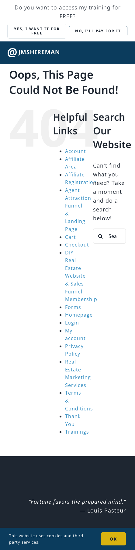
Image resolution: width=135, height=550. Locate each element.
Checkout (77, 244)
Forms (73, 307)
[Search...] (109, 236)
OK (113, 539)
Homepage (79, 314)
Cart (70, 237)
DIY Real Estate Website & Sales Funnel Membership (81, 276)
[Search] (100, 236)
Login (72, 322)
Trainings (77, 431)
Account (75, 151)
